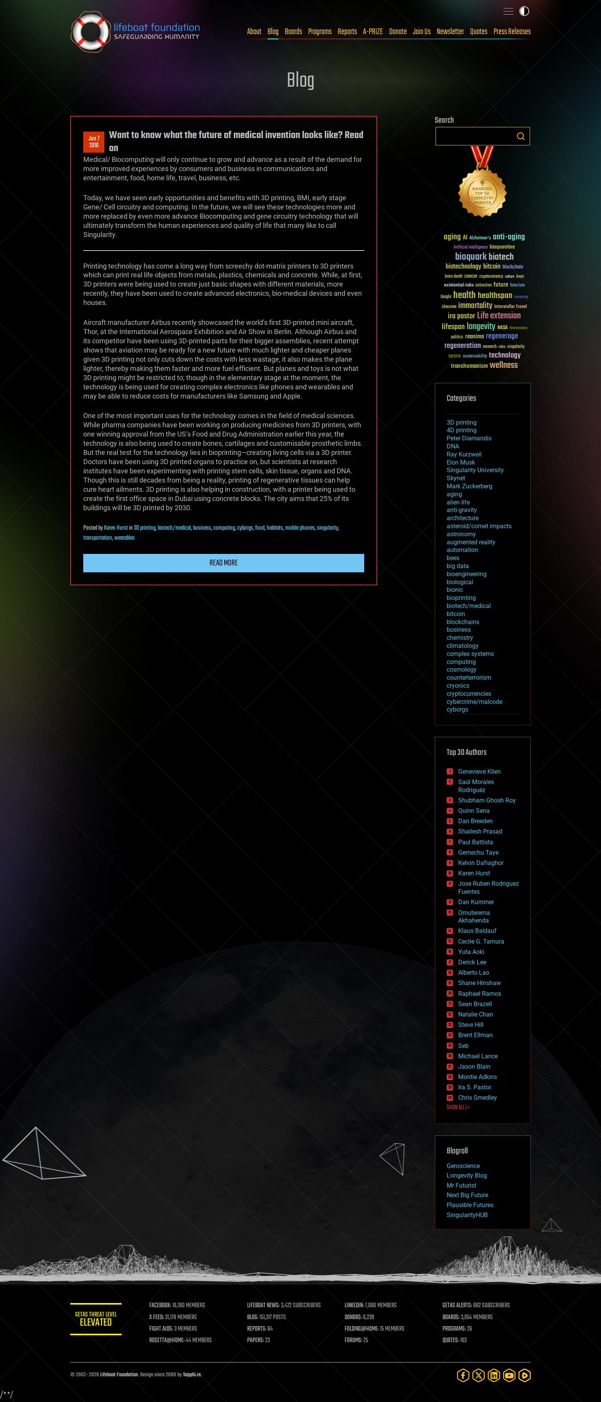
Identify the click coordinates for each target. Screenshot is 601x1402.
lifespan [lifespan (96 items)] (453, 327)
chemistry (460, 637)
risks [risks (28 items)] (502, 346)
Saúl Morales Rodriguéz (476, 786)
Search (521, 136)
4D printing (462, 430)
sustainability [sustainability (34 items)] (475, 356)
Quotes (478, 31)
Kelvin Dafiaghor (481, 863)
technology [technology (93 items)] (505, 355)
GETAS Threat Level (97, 1320)
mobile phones (300, 528)
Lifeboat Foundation (119, 1375)
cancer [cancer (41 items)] (470, 276)
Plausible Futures (470, 1205)
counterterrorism (469, 677)
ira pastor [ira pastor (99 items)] (461, 316)
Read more (224, 563)
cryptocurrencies (469, 693)
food (259, 528)
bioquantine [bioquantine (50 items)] (502, 247)
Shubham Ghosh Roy (487, 800)
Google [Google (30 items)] (446, 297)
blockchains (463, 622)
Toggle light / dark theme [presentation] (524, 11)
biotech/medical (174, 528)
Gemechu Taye (478, 852)
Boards (293, 31)
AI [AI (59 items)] (465, 238)
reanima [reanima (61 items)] (474, 336)
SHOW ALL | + (458, 1108)
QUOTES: (451, 1341)
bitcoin (456, 614)
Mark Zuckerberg (469, 486)
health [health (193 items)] (464, 295)
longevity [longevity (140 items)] (481, 327)
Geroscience (463, 1166)
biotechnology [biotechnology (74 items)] (463, 267)
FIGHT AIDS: (163, 1329)
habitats (275, 528)
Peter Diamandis (469, 438)
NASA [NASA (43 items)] (502, 328)
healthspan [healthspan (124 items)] (495, 296)
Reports (347, 31)
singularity (327, 528)
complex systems (470, 653)
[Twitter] (478, 1375)
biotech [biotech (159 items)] (501, 257)
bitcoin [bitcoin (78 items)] (491, 267)
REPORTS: (258, 1329)
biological (460, 582)
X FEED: (159, 1318)
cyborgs (245, 528)
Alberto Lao (473, 972)
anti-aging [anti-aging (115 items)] (509, 237)
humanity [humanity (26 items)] (521, 297)
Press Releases (512, 31)
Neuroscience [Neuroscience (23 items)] (518, 328)
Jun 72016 (94, 142)
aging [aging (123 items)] (452, 237)
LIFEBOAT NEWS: (265, 1306)
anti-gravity (462, 510)
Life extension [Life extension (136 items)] (499, 316)
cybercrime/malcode (474, 701)
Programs (320, 31)
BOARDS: (452, 1318)
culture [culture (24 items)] (509, 277)
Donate (398, 31)
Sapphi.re (192, 1375)
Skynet (456, 478)
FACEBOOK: (162, 1306)
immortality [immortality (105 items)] (475, 305)
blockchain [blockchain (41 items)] (512, 267)
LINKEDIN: (355, 1306)
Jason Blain (474, 1066)
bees (453, 558)
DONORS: (354, 1318)
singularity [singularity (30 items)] (516, 346)
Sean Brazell (475, 1004)
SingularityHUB (467, 1215)
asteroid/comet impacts (479, 526)
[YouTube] (509, 1375)
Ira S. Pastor (474, 1087)
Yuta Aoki (471, 952)
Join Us (422, 31)
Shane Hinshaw (479, 983)
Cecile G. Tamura (481, 941)
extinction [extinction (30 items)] (484, 285)
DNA (453, 446)
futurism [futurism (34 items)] (517, 285)
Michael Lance (478, 1056)
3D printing (144, 528)
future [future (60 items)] (501, 284)
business (202, 528)
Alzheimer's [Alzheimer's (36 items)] (480, 238)
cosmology (462, 669)
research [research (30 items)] (490, 346)
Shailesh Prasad (480, 831)
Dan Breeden (475, 821)
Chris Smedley (477, 1097)
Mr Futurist (461, 1185)
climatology (463, 645)
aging (454, 494)
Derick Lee (472, 962)
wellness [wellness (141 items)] (504, 366)
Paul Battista (475, 842)
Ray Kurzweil (464, 454)
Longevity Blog (467, 1175)
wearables (124, 538)
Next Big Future (467, 1195)
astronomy (461, 534)
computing (224, 528)
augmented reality (471, 542)
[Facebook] (463, 1375)
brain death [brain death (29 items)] (453, 276)
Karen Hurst (116, 528)
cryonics (458, 685)
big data (458, 566)
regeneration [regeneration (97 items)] (462, 345)
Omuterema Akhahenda (474, 916)
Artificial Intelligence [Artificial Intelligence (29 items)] (471, 247)
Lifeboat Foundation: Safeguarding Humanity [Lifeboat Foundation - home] (135, 32)
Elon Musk (461, 462)
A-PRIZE (373, 31)
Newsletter (450, 31)
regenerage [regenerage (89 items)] (502, 336)
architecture (463, 518)
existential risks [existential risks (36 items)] (459, 285)
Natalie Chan (475, 1014)
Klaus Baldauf (477, 930)
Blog (273, 31)
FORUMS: (355, 1341)
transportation (97, 538)
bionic (455, 589)
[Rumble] (524, 1375)
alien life (458, 502)
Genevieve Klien (479, 771)
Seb (463, 1045)
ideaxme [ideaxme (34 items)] (449, 307)
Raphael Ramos (479, 993)
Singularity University (475, 470)
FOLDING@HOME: (363, 1329)
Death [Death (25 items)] (520, 277)
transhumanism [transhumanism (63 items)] (469, 366)
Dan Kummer (476, 902)
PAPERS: (257, 1341)
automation (462, 550)
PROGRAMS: (455, 1329)
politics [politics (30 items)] (457, 337)
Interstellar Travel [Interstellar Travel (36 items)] (510, 307)
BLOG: (254, 1318)
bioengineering (467, 574)
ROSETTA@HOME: (169, 1341)
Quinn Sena (474, 810)
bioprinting (461, 597)
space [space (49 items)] (454, 356)
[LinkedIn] (494, 1375)
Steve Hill (471, 1024)
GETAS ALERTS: (458, 1306)
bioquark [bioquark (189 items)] (471, 257)
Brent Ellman (475, 1035)
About (254, 31)
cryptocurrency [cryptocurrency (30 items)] (491, 276)
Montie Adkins (477, 1077)
